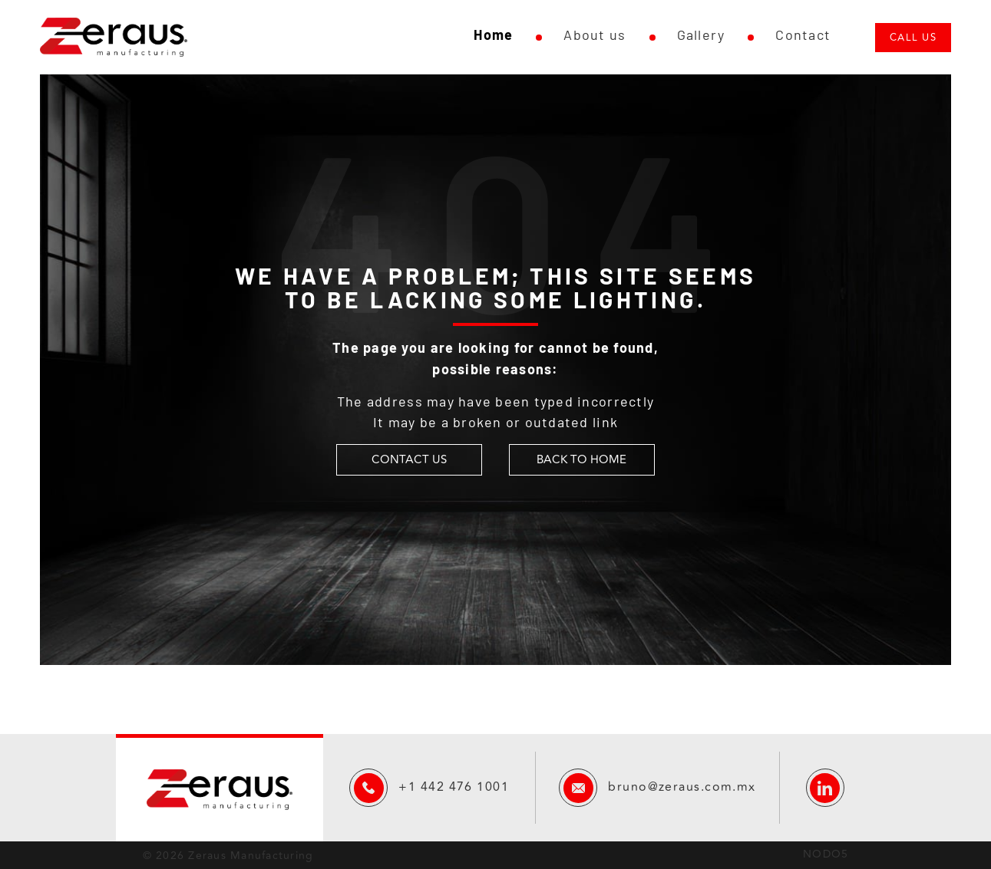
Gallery (701, 34)
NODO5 (825, 854)
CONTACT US (409, 460)
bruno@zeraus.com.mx (681, 787)
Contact (803, 34)
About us (594, 34)
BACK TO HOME (581, 460)
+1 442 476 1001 (453, 787)
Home (493, 34)
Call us (913, 37)
